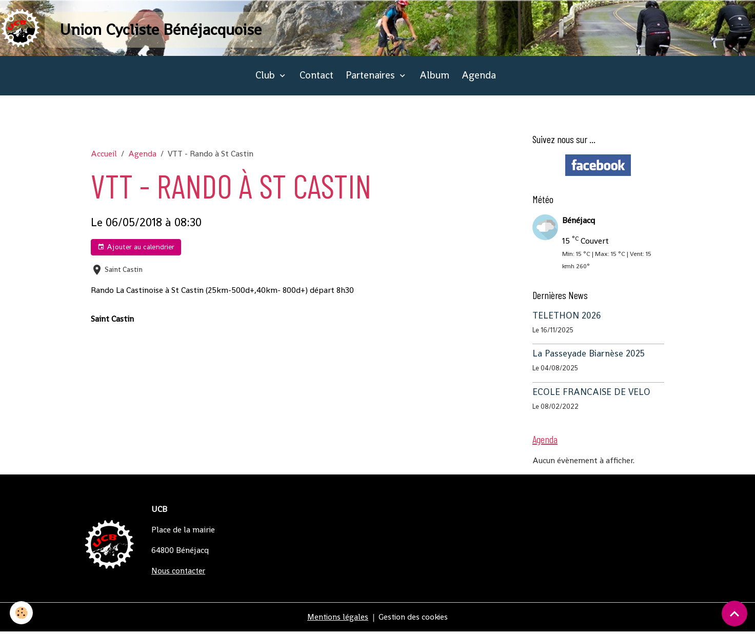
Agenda (479, 77)
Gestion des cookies (414, 619)
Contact (316, 77)
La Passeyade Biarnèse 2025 (588, 356)
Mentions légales (337, 619)
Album (434, 77)
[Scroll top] (734, 613)
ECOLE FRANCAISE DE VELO (591, 394)
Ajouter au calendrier (135, 249)
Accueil (104, 155)
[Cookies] (21, 612)
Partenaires (372, 77)
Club (266, 77)
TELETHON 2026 (566, 317)
